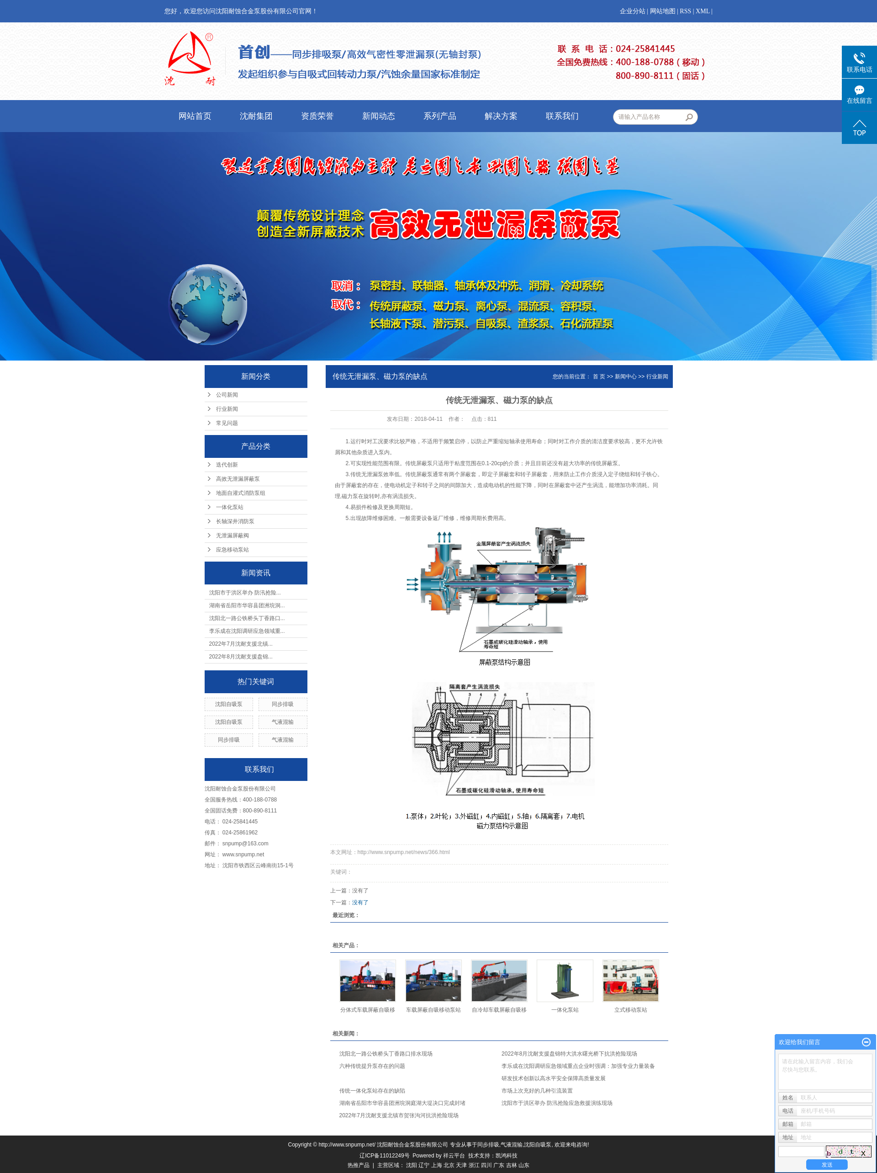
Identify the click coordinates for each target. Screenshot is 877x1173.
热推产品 (359, 1165)
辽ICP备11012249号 (384, 1155)
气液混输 (283, 722)
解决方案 (501, 116)
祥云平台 (454, 1155)
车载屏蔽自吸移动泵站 (433, 1010)
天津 (461, 1165)
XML (703, 11)
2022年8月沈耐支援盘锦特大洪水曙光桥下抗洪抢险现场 (569, 1054)
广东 (498, 1165)
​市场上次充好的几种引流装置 (537, 1091)
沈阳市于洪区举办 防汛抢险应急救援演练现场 (557, 1103)
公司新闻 (227, 395)
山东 (523, 1165)
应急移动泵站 (232, 550)
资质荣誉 (317, 116)
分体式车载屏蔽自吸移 (367, 1010)
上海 (436, 1165)
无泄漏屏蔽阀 (232, 535)
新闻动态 (378, 116)
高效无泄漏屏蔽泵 (238, 479)
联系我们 (562, 116)
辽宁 (423, 1165)
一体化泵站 (229, 507)
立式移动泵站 (630, 1010)
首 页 (599, 376)
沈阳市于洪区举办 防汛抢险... (245, 592)
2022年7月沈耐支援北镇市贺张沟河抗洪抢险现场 (399, 1115)
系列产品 (439, 116)
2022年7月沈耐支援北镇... (241, 644)
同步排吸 (283, 704)
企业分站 (632, 11)
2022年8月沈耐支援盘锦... (241, 656)
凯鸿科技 (507, 1155)
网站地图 (663, 11)
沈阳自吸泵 (229, 704)
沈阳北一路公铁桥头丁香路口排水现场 (386, 1054)
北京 (449, 1165)
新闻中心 (626, 376)
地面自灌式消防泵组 (240, 493)
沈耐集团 (256, 116)
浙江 (474, 1165)
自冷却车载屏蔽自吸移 (499, 1010)
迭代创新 (227, 465)
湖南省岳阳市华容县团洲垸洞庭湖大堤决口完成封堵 (402, 1103)
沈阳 (411, 1165)
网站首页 (195, 116)
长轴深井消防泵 (235, 521)
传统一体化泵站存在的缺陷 (372, 1091)
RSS (685, 11)
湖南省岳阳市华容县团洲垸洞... (247, 605)
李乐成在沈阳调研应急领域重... (247, 631)
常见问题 (227, 423)
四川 (486, 1165)
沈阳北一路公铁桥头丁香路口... (247, 618)
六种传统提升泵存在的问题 (372, 1066)
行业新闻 (227, 409)
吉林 (511, 1165)
